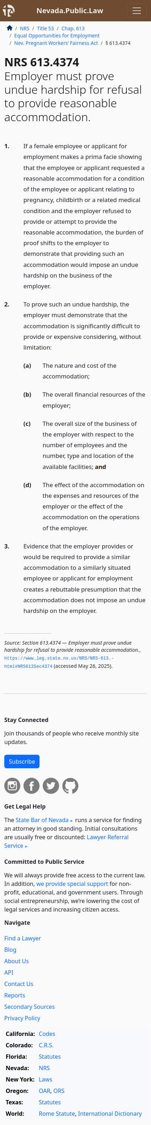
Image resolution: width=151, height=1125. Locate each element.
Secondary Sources (29, 1007)
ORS (58, 1091)
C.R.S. (46, 1045)
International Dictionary (110, 1114)
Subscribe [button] (22, 761)
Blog (10, 950)
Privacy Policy (22, 1018)
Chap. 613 (73, 28)
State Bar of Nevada (42, 820)
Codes (47, 1034)
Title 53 (45, 28)
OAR (44, 1091)
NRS (25, 28)
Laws (45, 1079)
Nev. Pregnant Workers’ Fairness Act (56, 43)
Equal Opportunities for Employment (57, 35)
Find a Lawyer (22, 938)
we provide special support (72, 884)
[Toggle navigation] (137, 11)
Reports (14, 995)
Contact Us (18, 984)
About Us (16, 961)
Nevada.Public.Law (69, 10)
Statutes (50, 1057)
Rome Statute (57, 1114)
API (8, 972)
